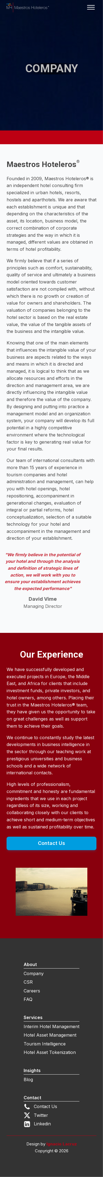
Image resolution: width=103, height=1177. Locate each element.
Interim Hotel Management (51, 1026)
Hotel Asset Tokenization (50, 1052)
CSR (28, 982)
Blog (28, 1079)
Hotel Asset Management (50, 1035)
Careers (32, 991)
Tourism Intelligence (45, 1044)
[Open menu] (90, 7)
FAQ (28, 999)
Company (34, 973)
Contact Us (51, 843)
